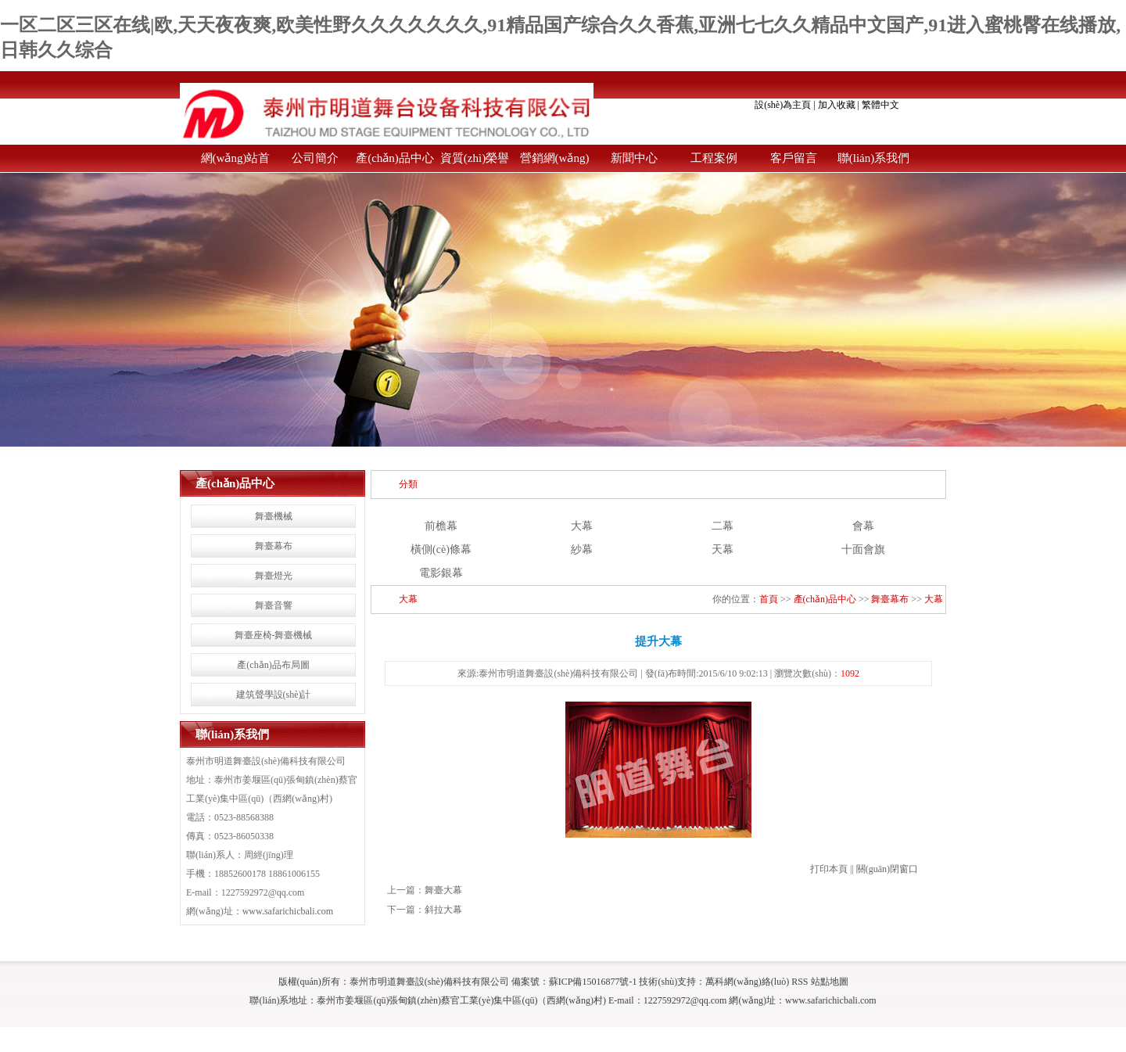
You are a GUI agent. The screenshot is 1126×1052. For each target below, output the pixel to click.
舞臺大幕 (443, 890)
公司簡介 (315, 158)
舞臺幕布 (273, 545)
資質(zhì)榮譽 (474, 158)
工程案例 (713, 158)
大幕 (582, 526)
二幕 (722, 526)
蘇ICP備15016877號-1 (593, 981)
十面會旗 (863, 549)
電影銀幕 (441, 573)
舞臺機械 (273, 516)
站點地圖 (829, 981)
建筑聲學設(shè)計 (273, 694)
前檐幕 (441, 526)
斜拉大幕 (443, 909)
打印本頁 (829, 869)
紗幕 (582, 549)
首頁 (768, 599)
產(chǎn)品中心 (395, 158)
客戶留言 (793, 158)
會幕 (863, 526)
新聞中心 (634, 158)
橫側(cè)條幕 (441, 549)
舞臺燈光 (273, 575)
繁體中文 (880, 104)
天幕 (722, 549)
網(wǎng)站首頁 (236, 162)
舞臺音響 (273, 605)
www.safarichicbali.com (288, 911)
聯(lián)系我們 (873, 158)
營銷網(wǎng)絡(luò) (555, 162)
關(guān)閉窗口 (887, 869)
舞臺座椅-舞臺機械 (274, 635)
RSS (799, 981)
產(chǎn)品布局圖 (273, 664)
